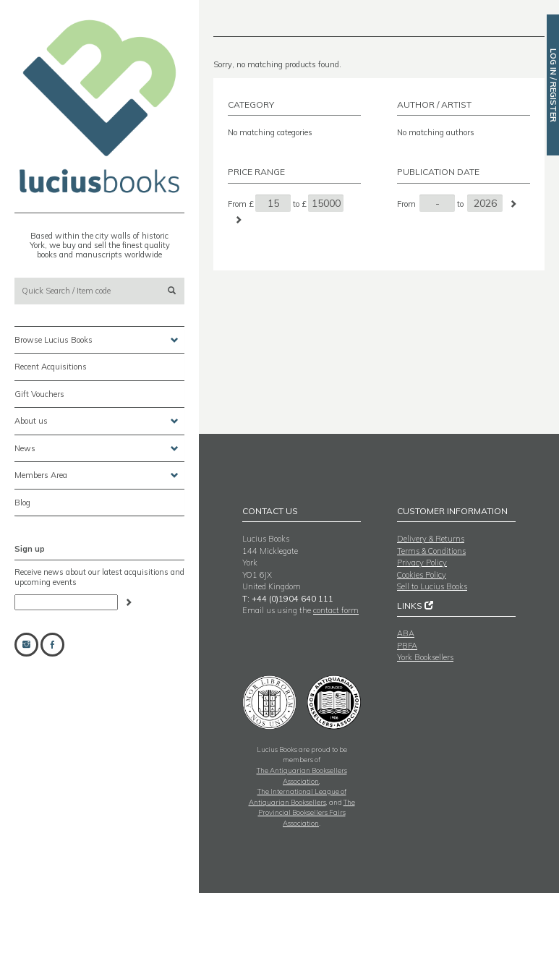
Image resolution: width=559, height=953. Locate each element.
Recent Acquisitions (50, 367)
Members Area (96, 475)
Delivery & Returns (430, 539)
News (96, 448)
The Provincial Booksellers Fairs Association (306, 812)
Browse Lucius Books (96, 340)
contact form (336, 610)
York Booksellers (425, 657)
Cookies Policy (421, 575)
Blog (22, 502)
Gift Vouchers (39, 394)
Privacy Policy (422, 562)
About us (96, 421)
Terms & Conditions (431, 551)
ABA (405, 633)
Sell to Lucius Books (432, 586)
